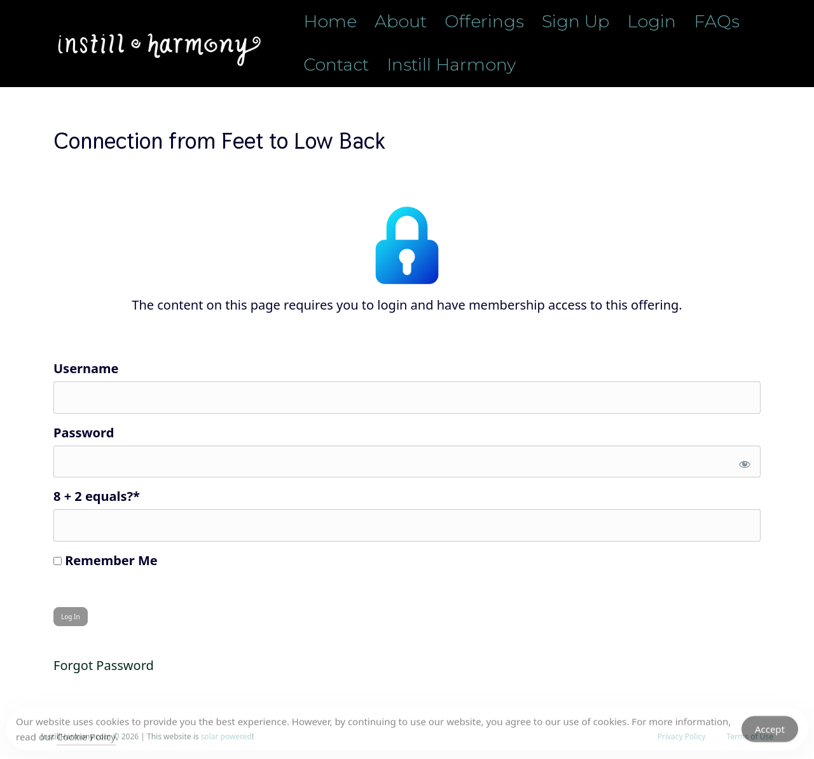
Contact (336, 64)
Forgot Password (103, 665)
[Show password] (742, 462)
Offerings (484, 21)
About (401, 21)
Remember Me (105, 560)
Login (651, 21)
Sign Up (575, 21)
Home (330, 21)
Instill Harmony (451, 64)
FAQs (717, 21)
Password (83, 432)
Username (85, 368)
